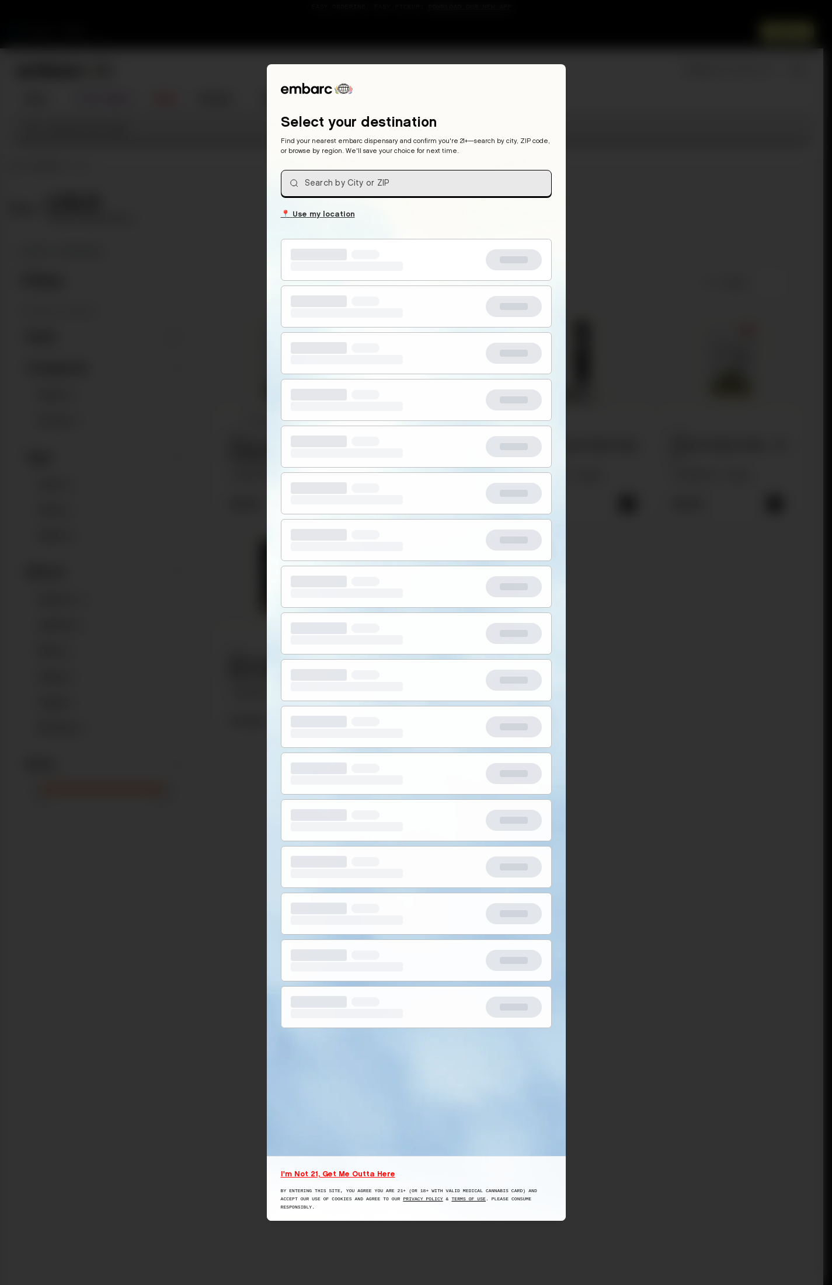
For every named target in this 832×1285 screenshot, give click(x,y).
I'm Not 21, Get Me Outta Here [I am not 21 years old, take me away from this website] (338, 1173)
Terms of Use (468, 1199)
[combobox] (416, 183)
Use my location (318, 213)
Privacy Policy (423, 1199)
